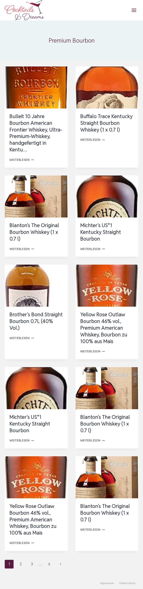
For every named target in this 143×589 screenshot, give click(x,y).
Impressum (107, 583)
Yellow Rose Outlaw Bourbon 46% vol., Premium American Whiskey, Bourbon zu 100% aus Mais (103, 327)
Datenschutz (127, 583)
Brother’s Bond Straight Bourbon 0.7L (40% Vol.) (36, 321)
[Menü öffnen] (133, 10)
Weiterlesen (21, 160)
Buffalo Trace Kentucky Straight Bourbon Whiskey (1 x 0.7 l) (106, 123)
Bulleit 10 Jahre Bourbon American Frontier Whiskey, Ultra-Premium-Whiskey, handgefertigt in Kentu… (35, 133)
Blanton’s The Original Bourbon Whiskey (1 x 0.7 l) (34, 232)
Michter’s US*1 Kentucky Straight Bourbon (100, 232)
